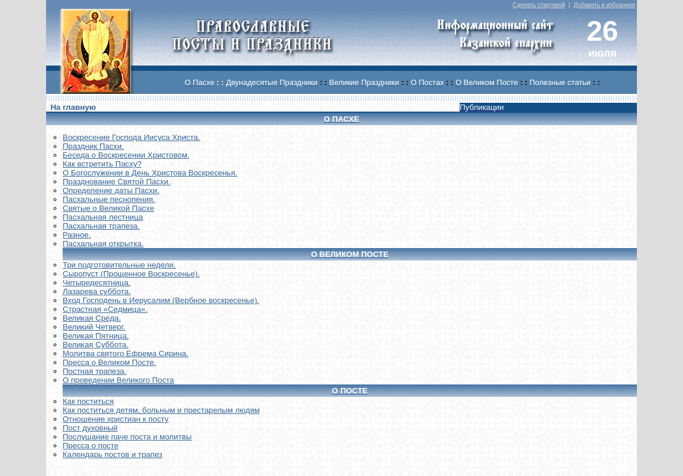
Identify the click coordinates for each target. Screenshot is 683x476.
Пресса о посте (91, 445)
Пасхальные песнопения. (109, 199)
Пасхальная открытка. (103, 243)
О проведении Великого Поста (118, 380)
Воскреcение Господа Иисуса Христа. (131, 137)
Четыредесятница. (97, 282)
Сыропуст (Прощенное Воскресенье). (131, 273)
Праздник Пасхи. (93, 146)
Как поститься (88, 401)
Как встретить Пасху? (102, 163)
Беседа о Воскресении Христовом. (126, 155)
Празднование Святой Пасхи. (117, 181)
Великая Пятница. (96, 335)
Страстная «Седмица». (105, 309)
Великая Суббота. (95, 344)
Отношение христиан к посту (115, 419)
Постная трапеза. (94, 371)
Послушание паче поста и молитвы (127, 436)
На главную (73, 107)
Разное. (77, 234)
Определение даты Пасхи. (111, 190)
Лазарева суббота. (97, 291)
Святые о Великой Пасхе (108, 208)
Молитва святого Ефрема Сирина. (125, 353)
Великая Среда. (92, 318)
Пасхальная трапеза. (101, 225)
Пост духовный (90, 427)
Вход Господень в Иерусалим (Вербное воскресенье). (161, 300)
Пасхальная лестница (103, 217)
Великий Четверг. (94, 326)
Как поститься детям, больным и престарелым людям (161, 410)
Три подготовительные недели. (119, 264)
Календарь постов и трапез (112, 454)
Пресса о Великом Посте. (109, 362)
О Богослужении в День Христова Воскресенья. (150, 172)
